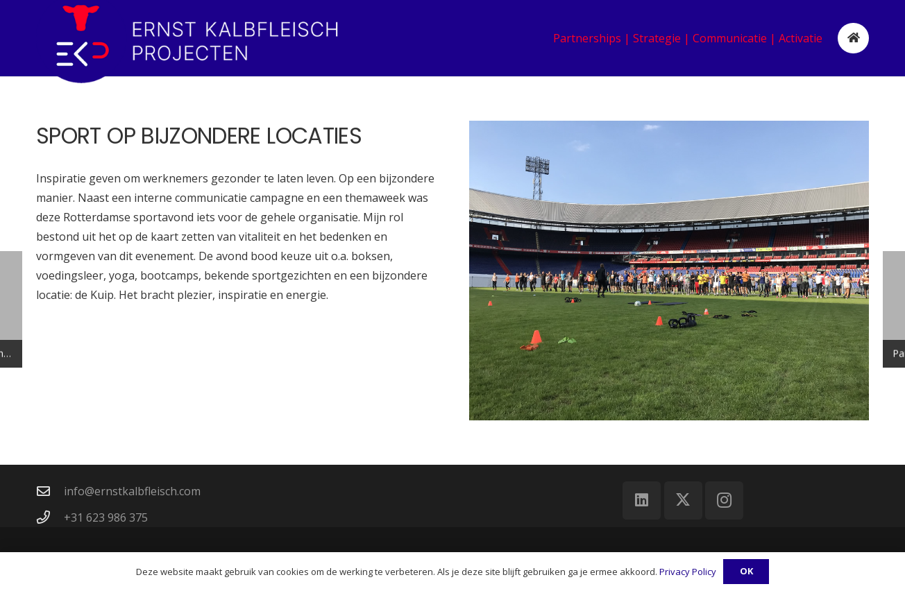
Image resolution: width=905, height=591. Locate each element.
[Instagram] (724, 500)
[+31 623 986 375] (50, 517)
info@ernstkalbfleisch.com (132, 491)
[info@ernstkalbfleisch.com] (50, 490)
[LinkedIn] (642, 500)
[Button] (853, 38)
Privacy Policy (687, 571)
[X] (683, 500)
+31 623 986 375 (106, 517)
